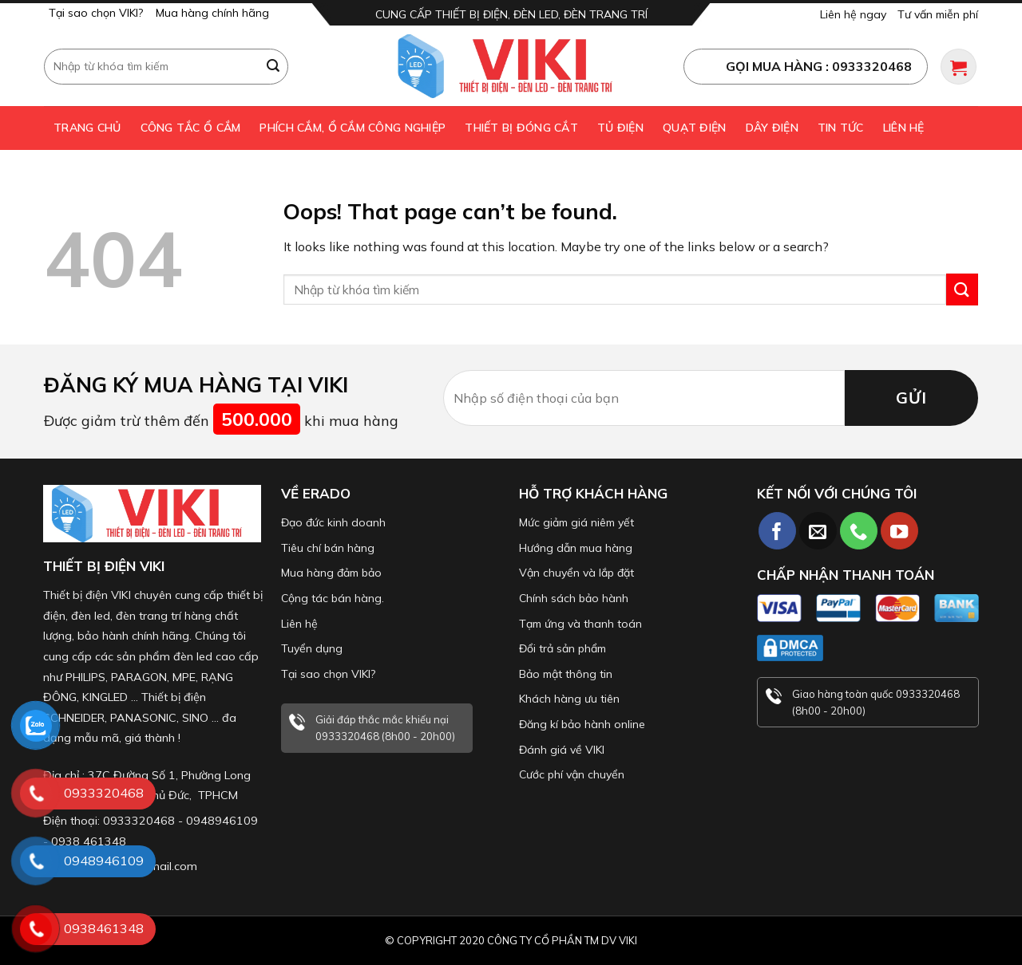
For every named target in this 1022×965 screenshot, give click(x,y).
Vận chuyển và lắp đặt (576, 572)
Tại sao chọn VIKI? (96, 13)
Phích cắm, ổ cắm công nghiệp (352, 127)
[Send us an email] (818, 530)
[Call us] (858, 530)
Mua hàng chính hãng (212, 13)
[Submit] (273, 66)
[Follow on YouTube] (899, 530)
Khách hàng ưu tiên (569, 698)
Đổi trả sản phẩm (562, 648)
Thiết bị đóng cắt (521, 127)
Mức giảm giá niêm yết (576, 522)
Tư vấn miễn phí (937, 14)
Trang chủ (87, 127)
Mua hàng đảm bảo (331, 572)
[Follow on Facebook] (777, 530)
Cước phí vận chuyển (571, 774)
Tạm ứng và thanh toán (580, 623)
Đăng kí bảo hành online (582, 724)
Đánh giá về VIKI (561, 749)
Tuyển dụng (312, 648)
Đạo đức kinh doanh (333, 522)
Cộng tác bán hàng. (332, 598)
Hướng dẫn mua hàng (575, 548)
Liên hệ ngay (853, 14)
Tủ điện (620, 127)
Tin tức (841, 127)
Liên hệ (904, 127)
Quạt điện (695, 127)
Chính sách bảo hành (573, 598)
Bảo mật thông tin (565, 674)
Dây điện (772, 127)
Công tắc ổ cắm (191, 127)
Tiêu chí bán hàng (327, 548)
